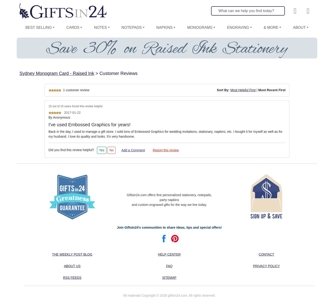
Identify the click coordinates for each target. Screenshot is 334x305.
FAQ (169, 266)
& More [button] (271, 27)
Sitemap (169, 277)
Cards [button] (72, 27)
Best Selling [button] (39, 27)
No (111, 150)
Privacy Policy (266, 266)
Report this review (166, 150)
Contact (266, 254)
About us (72, 266)
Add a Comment (133, 150)
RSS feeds (72, 277)
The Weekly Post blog (72, 254)
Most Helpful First (243, 90)
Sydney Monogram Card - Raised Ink (56, 73)
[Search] (248, 11)
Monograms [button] (199, 27)
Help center (169, 254)
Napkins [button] (164, 27)
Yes (101, 150)
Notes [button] (100, 27)
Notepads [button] (132, 27)
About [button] (299, 27)
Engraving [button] (238, 27)
